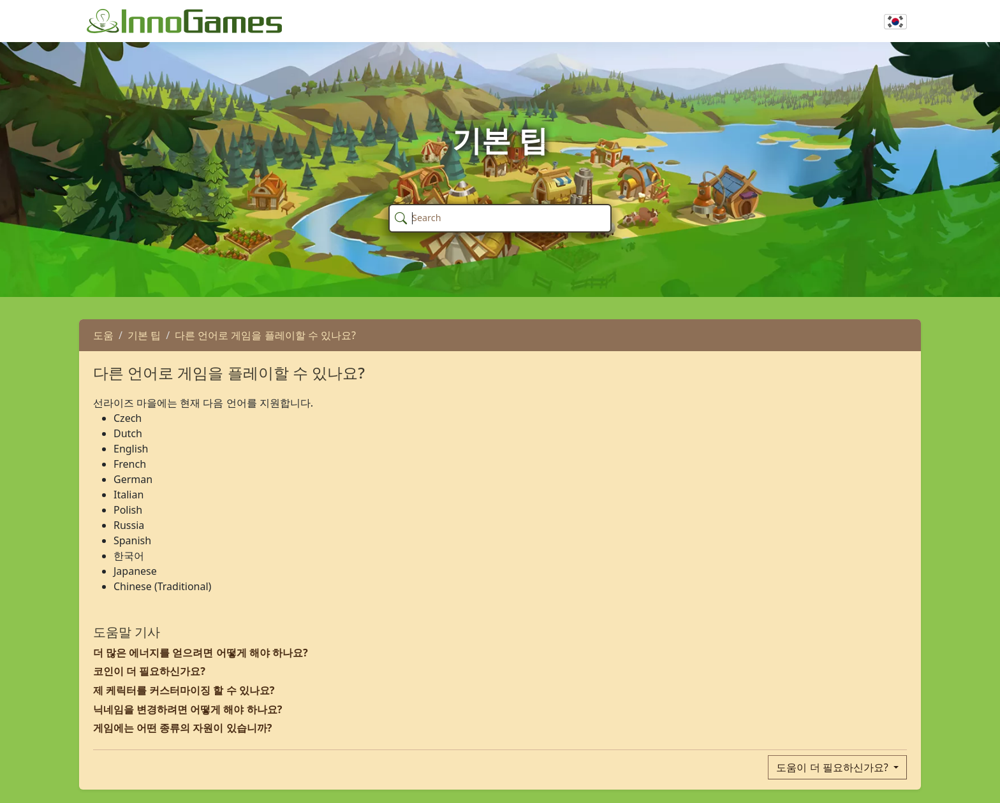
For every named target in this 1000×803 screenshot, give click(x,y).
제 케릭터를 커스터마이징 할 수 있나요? (183, 690)
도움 (103, 335)
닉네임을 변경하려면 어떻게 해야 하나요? (187, 709)
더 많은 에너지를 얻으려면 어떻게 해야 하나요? (200, 653)
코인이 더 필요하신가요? (149, 671)
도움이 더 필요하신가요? (833, 767)
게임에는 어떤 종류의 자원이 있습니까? (182, 728)
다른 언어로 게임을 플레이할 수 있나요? (265, 335)
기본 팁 (144, 335)
